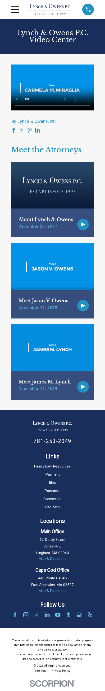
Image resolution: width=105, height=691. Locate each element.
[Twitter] (36, 614)
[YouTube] (57, 614)
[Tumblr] (68, 614)
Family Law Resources (52, 466)
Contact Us (52, 499)
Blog (52, 482)
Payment (52, 474)
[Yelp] (89, 614)
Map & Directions (52, 559)
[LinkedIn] (47, 614)
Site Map (52, 507)
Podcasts (52, 491)
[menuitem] (41, 671)
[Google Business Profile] (79, 614)
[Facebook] (15, 614)
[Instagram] (25, 614)
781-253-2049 (52, 441)
